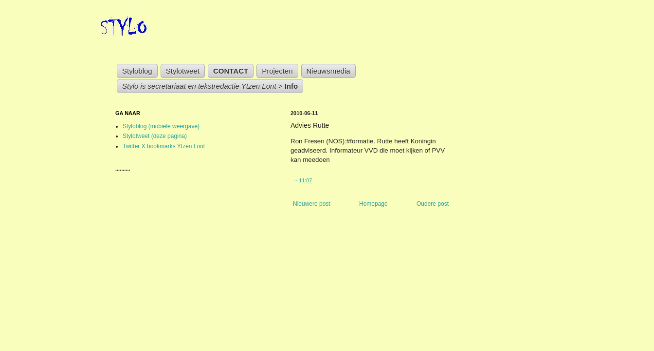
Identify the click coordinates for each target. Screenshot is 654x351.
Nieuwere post (311, 203)
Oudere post (433, 203)
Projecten (277, 71)
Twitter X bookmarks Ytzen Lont (164, 146)
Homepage (373, 203)
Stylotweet (183, 71)
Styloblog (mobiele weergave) (161, 126)
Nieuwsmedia (328, 71)
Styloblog (137, 71)
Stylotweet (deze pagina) (155, 136)
